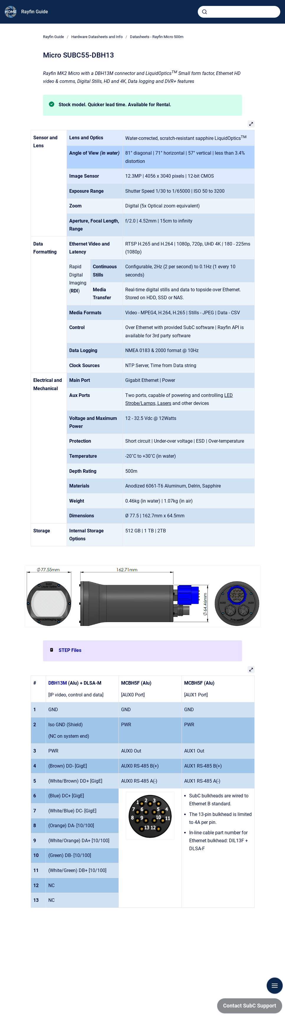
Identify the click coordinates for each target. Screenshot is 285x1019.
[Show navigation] (275, 986)
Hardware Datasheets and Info (97, 37)
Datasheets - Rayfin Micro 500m (156, 37)
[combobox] (239, 11)
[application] (249, 1007)
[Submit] (204, 12)
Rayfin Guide (34, 11)
